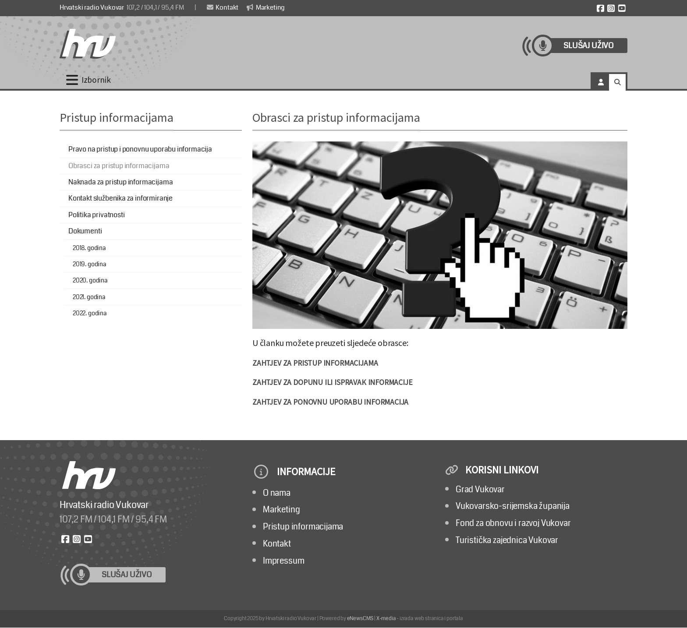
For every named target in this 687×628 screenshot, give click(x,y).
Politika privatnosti (96, 215)
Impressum (283, 561)
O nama (276, 493)
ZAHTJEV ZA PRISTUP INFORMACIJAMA (315, 363)
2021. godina (89, 297)
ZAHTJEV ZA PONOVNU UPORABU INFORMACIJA (330, 402)
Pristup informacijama (303, 527)
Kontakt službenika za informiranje (120, 198)
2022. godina (90, 313)
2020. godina (90, 280)
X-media (386, 618)
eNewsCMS (360, 618)
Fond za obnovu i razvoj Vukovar (513, 523)
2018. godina (89, 247)
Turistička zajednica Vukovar (507, 540)
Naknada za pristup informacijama (120, 182)
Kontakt (223, 7)
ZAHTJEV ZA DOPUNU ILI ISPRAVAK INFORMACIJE (332, 382)
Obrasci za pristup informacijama (118, 166)
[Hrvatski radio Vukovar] (88, 44)
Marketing (266, 7)
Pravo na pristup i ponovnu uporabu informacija (140, 149)
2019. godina (89, 264)
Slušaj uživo (588, 45)
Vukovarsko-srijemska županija (513, 506)
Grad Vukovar (480, 489)
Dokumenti (85, 231)
